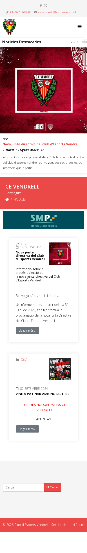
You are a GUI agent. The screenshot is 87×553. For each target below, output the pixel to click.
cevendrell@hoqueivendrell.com (60, 12)
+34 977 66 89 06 (20, 12)
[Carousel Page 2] (74, 42)
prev (79, 42)
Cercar (52, 487)
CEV (5, 139)
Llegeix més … (27, 330)
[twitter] (45, 5)
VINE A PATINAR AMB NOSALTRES (42, 393)
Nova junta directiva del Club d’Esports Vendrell (40, 144)
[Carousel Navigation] (79, 42)
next (82, 42)
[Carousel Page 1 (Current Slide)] (71, 42)
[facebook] (41, 5)
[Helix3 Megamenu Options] (80, 26)
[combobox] (23, 487)
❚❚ (85, 41)
